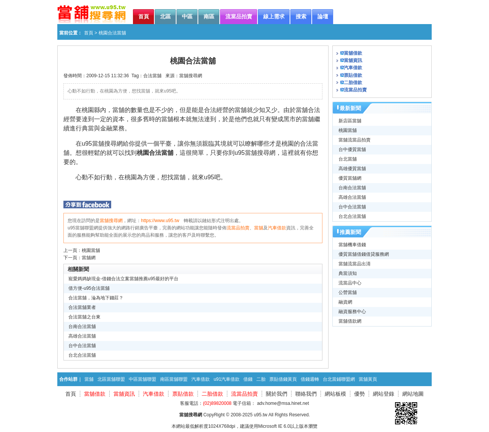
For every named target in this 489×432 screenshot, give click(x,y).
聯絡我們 (306, 394)
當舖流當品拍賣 (354, 140)
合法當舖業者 (82, 307)
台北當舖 (347, 159)
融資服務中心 (352, 311)
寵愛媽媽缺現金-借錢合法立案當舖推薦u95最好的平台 (123, 278)
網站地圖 (413, 394)
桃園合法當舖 (155, 152)
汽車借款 (277, 228)
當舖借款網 (349, 321)
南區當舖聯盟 (174, 379)
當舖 (258, 228)
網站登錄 (383, 394)
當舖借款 (353, 53)
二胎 (261, 379)
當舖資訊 (353, 60)
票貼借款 (353, 75)
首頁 (88, 33)
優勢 (359, 394)
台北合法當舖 (82, 355)
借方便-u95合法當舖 (89, 288)
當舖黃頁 (368, 379)
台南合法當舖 (82, 326)
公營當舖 (347, 292)
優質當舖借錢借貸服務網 (363, 254)
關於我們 (276, 394)
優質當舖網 (349, 178)
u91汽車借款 (227, 379)
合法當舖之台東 (84, 317)
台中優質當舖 (352, 149)
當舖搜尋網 (190, 75)
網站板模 (335, 394)
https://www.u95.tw (160, 220)
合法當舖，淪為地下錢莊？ (95, 297)
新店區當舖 (349, 120)
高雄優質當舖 (352, 168)
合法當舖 (152, 75)
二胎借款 (353, 82)
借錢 (248, 379)
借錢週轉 (310, 379)
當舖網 (89, 257)
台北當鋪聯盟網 (339, 379)
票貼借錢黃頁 (283, 379)
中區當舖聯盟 (142, 379)
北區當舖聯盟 (111, 379)
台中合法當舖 (82, 345)
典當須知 (347, 273)
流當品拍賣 (238, 228)
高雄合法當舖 (82, 336)
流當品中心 (349, 283)
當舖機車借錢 (352, 244)
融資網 (345, 302)
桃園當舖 (91, 250)
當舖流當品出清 (354, 263)
